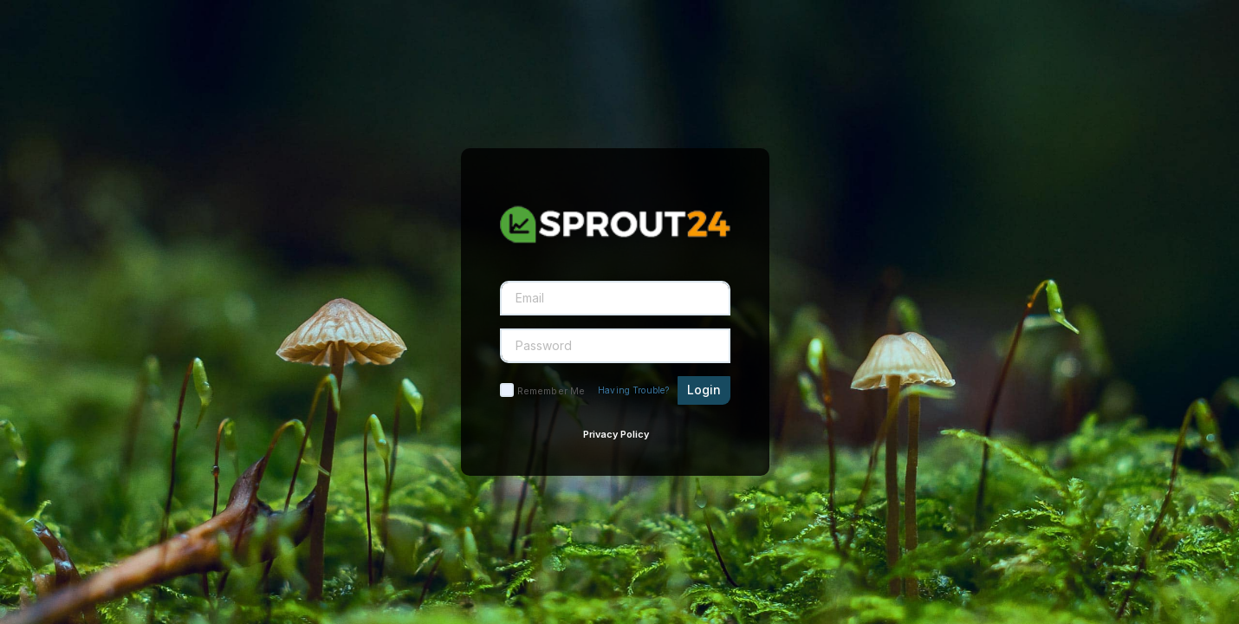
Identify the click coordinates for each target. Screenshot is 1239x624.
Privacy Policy (616, 434)
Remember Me (551, 391)
